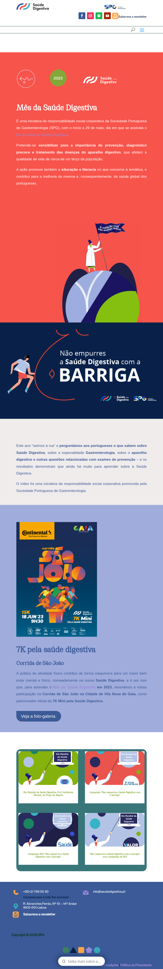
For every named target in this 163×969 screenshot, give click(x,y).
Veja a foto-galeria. (38, 716)
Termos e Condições (104, 965)
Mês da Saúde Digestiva (74, 687)
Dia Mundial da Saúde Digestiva (42, 135)
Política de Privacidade (136, 965)
